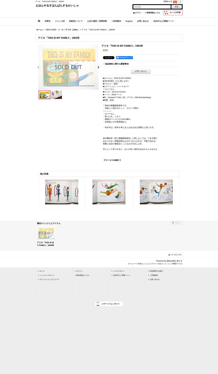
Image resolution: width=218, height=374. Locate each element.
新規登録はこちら (153, 13)
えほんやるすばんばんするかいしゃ (57, 5)
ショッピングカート (46, 275)
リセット (178, 223)
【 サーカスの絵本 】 (112, 160)
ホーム (41, 271)
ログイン (138, 13)
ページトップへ (176, 255)
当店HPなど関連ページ (121, 275)
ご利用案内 (154, 275)
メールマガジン (119, 271)
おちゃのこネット (175, 261)
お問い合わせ (140, 71)
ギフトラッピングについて (49, 279)
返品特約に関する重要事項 (117, 64)
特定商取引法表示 (156, 271)
